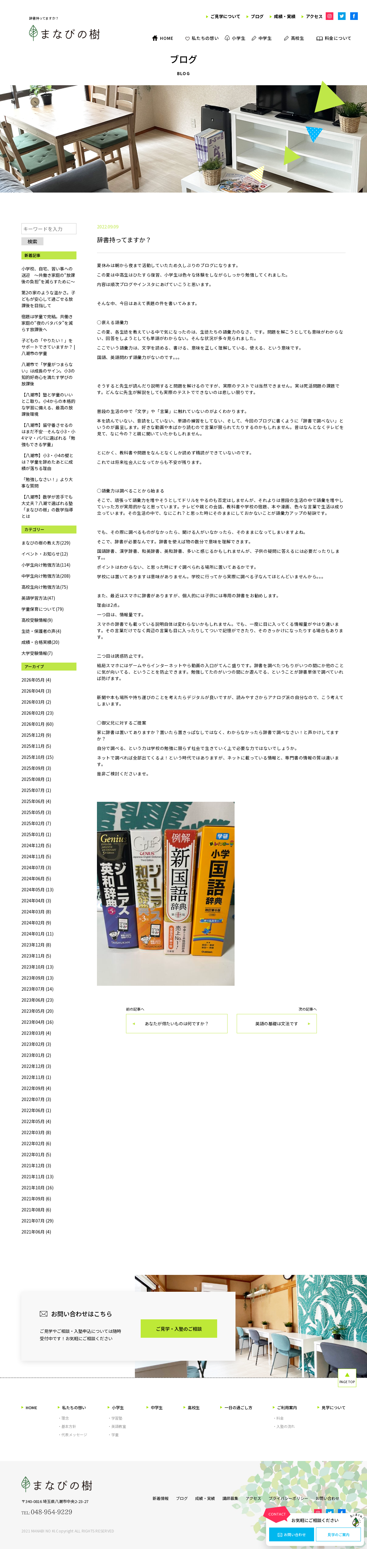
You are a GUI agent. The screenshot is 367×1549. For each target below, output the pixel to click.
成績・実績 (199, 1497)
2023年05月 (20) (37, 1011)
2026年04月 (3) (36, 691)
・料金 (278, 1418)
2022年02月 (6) (36, 1143)
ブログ (173, 1497)
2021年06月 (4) (36, 1232)
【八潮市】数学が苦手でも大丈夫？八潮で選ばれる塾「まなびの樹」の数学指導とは (47, 506)
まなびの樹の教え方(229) (45, 543)
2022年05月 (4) (36, 1121)
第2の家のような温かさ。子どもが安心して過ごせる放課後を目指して (48, 298)
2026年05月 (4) (36, 680)
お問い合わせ (292, 1535)
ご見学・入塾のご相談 (179, 1328)
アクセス (253, 1497)
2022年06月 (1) (36, 1110)
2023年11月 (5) (36, 956)
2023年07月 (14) (37, 989)
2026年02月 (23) (37, 713)
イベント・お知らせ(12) (44, 554)
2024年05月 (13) (37, 889)
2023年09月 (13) (37, 978)
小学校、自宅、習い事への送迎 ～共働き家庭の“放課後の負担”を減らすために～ (48, 275)
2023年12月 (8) (36, 945)
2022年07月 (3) (36, 1099)
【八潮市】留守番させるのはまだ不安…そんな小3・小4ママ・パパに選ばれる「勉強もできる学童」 (48, 434)
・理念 (63, 1418)
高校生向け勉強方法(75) (44, 587)
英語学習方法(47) (38, 598)
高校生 (192, 1407)
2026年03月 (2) (36, 702)
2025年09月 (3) (36, 768)
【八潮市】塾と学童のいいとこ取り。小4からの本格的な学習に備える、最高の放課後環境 (48, 404)
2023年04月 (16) (37, 1022)
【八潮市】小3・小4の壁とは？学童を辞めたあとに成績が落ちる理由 (47, 461)
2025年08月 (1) (36, 779)
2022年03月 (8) (36, 1132)
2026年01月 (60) (37, 724)
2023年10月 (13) (37, 967)
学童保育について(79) (42, 609)
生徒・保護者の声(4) (41, 631)
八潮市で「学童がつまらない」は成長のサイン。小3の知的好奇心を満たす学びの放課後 (48, 374)
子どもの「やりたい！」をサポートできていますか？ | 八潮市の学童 (48, 346)
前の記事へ (177, 1020)
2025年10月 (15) (37, 757)
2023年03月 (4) (36, 1033)
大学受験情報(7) (37, 653)
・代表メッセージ (72, 1434)
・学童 (113, 1434)
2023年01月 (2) (36, 1055)
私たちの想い (72, 1407)
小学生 (116, 1407)
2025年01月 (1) (36, 834)
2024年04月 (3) (36, 900)
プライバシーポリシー (291, 1497)
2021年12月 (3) (36, 1165)
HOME (29, 1407)
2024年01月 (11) (37, 934)
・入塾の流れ (284, 1426)
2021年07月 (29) (37, 1221)
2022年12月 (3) (36, 1066)
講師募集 (227, 1497)
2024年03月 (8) (36, 911)
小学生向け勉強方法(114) (45, 565)
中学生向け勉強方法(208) (45, 576)
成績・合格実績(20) (40, 642)
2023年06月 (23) (37, 1000)
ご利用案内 (285, 1407)
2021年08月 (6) (36, 1210)
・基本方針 (67, 1426)
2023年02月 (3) (36, 1044)
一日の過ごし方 (236, 1407)
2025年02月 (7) (36, 823)
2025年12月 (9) (36, 735)
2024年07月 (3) (36, 867)
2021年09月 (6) (36, 1198)
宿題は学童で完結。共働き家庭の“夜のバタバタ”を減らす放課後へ (47, 322)
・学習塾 (115, 1418)
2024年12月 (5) (36, 845)
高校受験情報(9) (37, 620)
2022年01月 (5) (36, 1154)
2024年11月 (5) (36, 856)
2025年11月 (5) (36, 746)
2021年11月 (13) (37, 1176)
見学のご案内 (338, 1535)
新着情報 (148, 1497)
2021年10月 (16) (37, 1187)
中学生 (154, 1407)
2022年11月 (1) (36, 1077)
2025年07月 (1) (36, 790)
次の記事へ (277, 1020)
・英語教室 (117, 1426)
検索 (32, 241)
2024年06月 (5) (36, 878)
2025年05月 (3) (36, 812)
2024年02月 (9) (36, 923)
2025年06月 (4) (36, 801)
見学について (331, 1407)
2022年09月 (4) (36, 1088)
